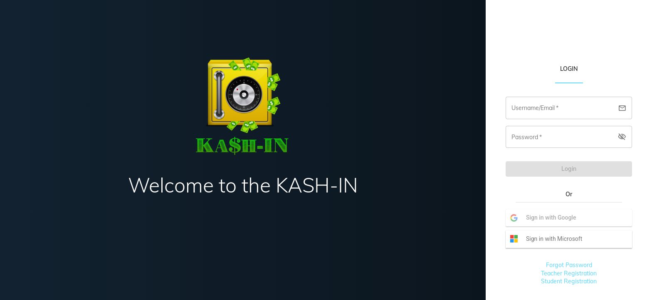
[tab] (569, 68)
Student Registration (569, 281)
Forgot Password (569, 265)
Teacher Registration (569, 273)
